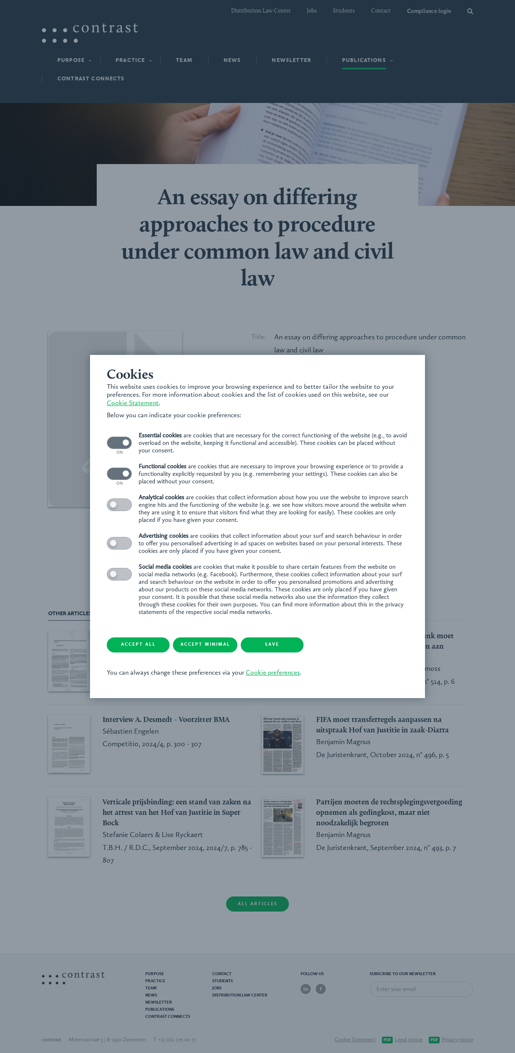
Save (272, 644)
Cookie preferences (273, 673)
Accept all (138, 644)
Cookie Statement (133, 403)
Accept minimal (205, 644)
